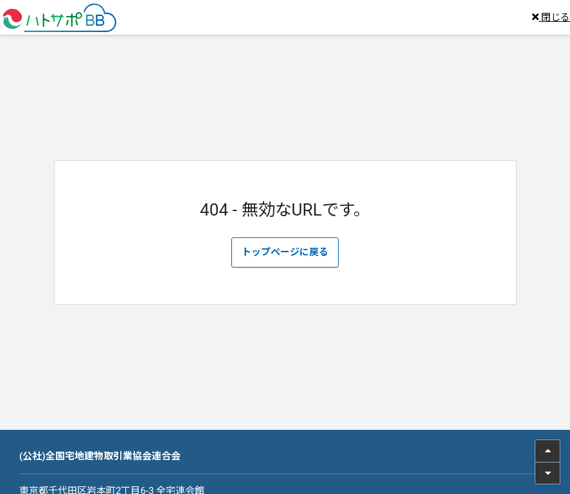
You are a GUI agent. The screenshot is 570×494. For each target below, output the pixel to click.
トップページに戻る (285, 252)
